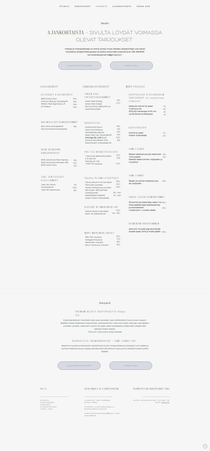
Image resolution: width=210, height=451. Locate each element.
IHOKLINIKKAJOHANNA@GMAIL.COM (102, 413)
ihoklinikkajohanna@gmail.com (106, 55)
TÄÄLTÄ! (165, 402)
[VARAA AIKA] (131, 66)
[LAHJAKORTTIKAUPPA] (79, 66)
